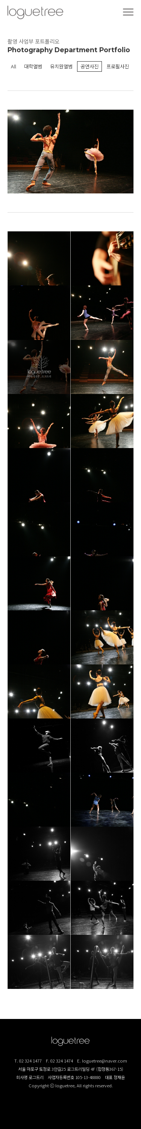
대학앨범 (33, 66)
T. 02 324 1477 (28, 1061)
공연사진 (89, 66)
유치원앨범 (61, 66)
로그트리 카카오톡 (87, 1110)
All (13, 66)
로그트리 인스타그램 (54, 1110)
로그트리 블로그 (71, 1110)
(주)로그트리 (35, 12)
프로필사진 (117, 66)
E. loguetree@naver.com (102, 1061)
